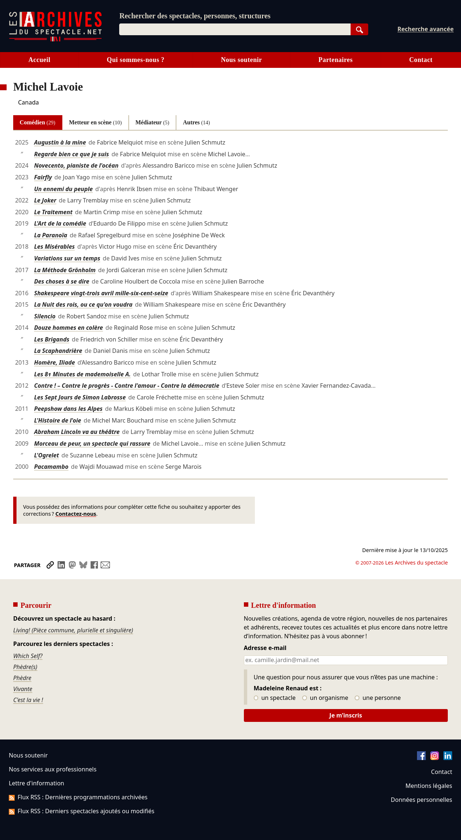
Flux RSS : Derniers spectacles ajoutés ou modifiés (81, 811)
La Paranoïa (50, 235)
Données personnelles (421, 800)
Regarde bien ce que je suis (71, 154)
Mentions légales (429, 786)
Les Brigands (51, 339)
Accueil (39, 59)
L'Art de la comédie (60, 223)
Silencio (44, 316)
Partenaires (335, 59)
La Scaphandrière (58, 351)
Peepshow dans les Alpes (68, 409)
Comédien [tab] (37, 122)
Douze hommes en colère (68, 328)
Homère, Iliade (54, 362)
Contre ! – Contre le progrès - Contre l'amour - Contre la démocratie (126, 385)
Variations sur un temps (67, 258)
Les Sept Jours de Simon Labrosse (80, 397)
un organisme (325, 698)
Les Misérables (54, 246)
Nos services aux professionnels (52, 769)
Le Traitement (53, 212)
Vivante (22, 689)
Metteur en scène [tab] (95, 122)
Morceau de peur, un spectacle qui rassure (92, 443)
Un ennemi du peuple (63, 189)
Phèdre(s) (25, 667)
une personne (377, 698)
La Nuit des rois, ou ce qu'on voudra (83, 304)
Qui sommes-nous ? (135, 59)
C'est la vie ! (28, 700)
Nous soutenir (241, 59)
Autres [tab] (196, 122)
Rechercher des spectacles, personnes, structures (194, 16)
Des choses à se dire (61, 281)
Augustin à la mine (60, 142)
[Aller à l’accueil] (55, 40)
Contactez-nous (75, 513)
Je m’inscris (345, 715)
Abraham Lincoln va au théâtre (77, 432)
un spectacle (275, 698)
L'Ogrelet (46, 455)
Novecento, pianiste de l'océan (76, 165)
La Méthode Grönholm (65, 270)
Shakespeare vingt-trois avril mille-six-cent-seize (101, 293)
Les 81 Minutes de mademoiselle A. (82, 374)
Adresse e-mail (265, 648)
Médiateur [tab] (152, 122)
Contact (441, 772)
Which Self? (28, 656)
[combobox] (234, 29)
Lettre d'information (36, 783)
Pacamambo (51, 467)
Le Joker (45, 200)
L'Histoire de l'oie (57, 420)
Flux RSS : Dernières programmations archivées (78, 797)
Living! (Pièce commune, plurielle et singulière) (73, 630)
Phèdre (22, 678)
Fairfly (43, 177)
